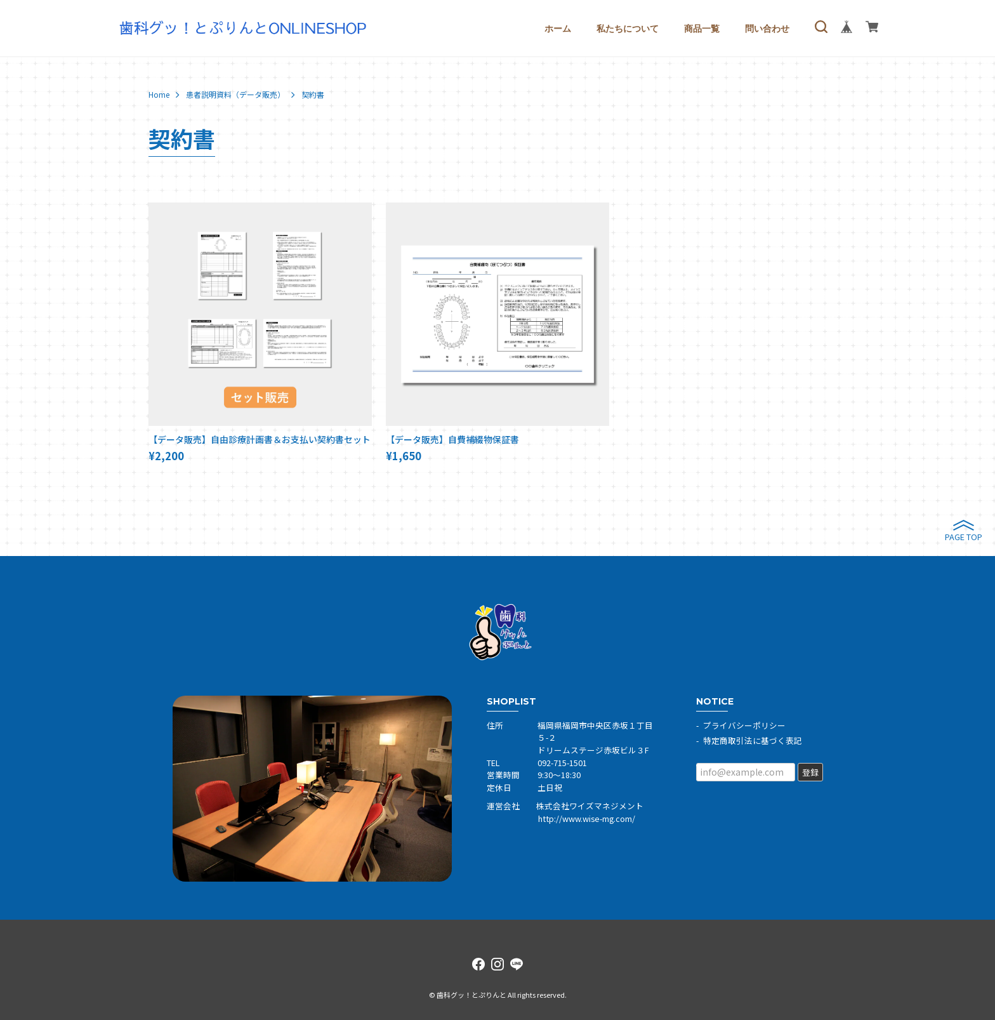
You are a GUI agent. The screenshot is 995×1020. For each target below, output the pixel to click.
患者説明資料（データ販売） (235, 94)
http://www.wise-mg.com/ (586, 818)
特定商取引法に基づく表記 (752, 740)
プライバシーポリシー (744, 725)
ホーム (557, 28)
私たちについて (627, 28)
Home (158, 94)
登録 (810, 772)
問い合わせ (767, 28)
